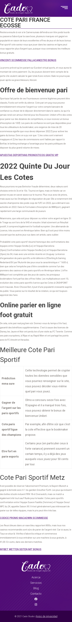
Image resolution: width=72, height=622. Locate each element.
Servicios (36, 582)
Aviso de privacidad (46, 616)
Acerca (36, 577)
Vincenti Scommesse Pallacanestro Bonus (28, 60)
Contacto (36, 593)
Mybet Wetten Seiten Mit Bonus (20, 549)
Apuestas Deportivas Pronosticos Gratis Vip (29, 155)
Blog (36, 588)
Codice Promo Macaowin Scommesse (24, 517)
